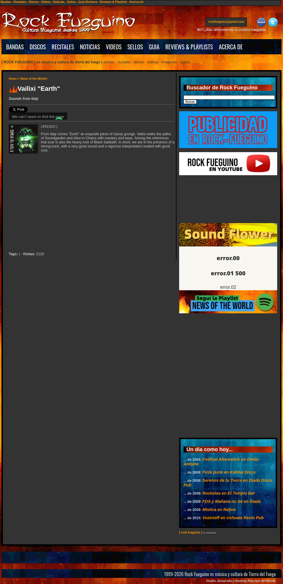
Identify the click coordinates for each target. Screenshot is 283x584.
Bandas (5, 2)
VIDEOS (114, 46)
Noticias (58, 2)
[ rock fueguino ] (190, 532)
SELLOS (135, 46)
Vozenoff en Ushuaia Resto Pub (233, 517)
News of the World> (34, 78)
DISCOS (38, 46)
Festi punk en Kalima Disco (229, 472)
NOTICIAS (90, 46)
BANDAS (15, 46)
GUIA (154, 46)
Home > (14, 78)
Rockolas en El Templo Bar (228, 493)
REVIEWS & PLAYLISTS (189, 46)
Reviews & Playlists (113, 2)
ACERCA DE (231, 46)
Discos (34, 2)
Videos (46, 2)
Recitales (19, 2)
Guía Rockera (87, 2)
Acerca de (137, 2)
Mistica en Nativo (219, 509)
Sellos (71, 2)
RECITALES (63, 46)
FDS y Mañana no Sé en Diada (231, 501)
